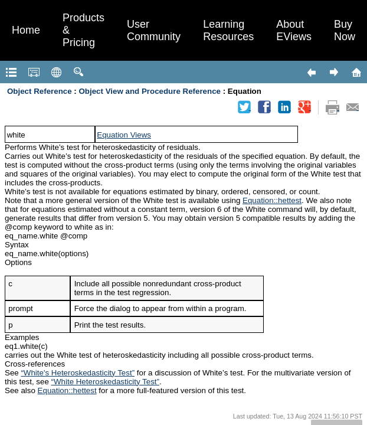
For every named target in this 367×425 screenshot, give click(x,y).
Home (26, 30)
